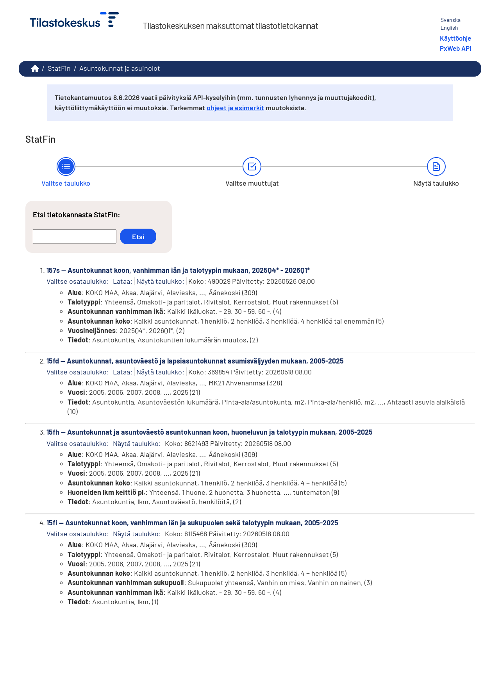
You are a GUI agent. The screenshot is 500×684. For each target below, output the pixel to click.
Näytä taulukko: (160, 281)
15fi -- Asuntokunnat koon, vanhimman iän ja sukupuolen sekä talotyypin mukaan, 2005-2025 (192, 522)
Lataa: (122, 281)
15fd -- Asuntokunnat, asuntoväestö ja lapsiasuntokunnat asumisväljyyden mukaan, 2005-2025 (195, 360)
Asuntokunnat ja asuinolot (119, 68)
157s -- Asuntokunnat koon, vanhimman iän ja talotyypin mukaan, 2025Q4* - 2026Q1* (178, 270)
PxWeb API (455, 48)
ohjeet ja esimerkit (235, 107)
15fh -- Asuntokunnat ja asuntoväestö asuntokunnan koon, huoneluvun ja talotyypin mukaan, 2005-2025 (209, 432)
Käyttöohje (455, 38)
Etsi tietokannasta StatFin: (76, 214)
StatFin (59, 68)
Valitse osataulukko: (77, 281)
